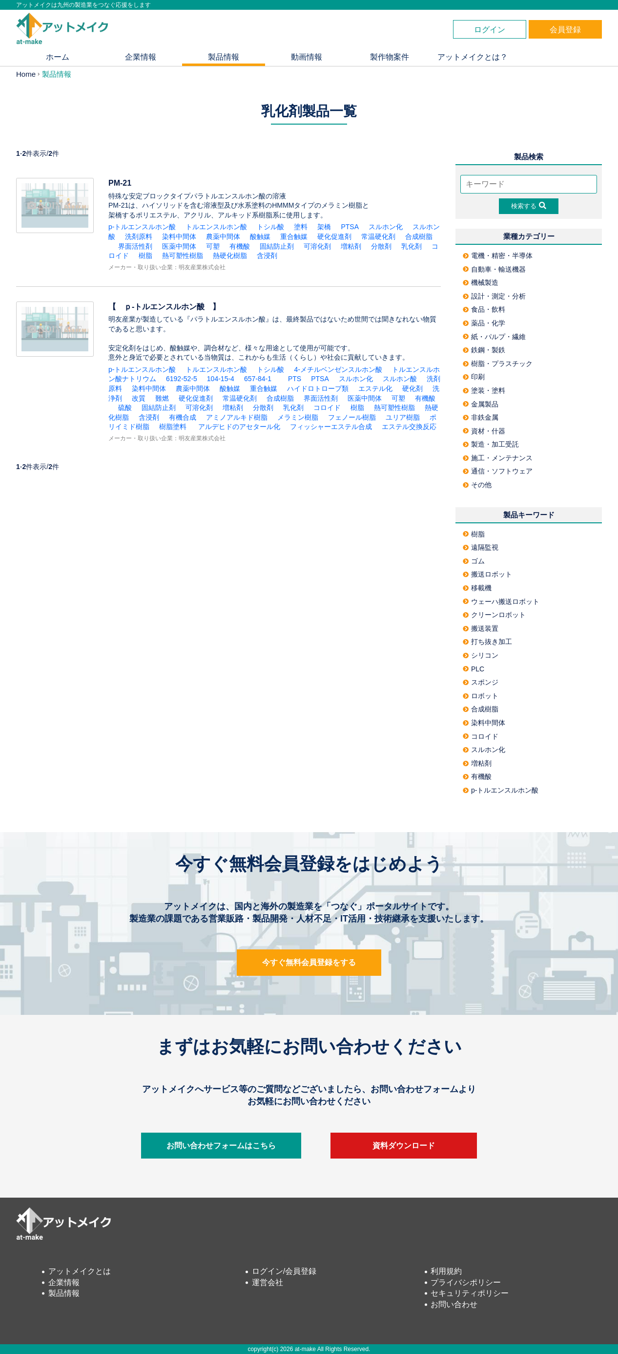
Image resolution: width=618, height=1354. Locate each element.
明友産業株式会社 (202, 267)
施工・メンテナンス (498, 458)
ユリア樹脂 (403, 417)
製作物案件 (389, 57)
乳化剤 (411, 246)
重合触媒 (294, 236)
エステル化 (375, 388)
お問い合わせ (454, 1304)
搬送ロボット (487, 574)
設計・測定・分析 (494, 296)
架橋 (324, 227)
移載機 (477, 588)
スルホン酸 (400, 379)
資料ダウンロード (403, 1145)
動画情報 (306, 57)
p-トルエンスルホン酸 (142, 227)
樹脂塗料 (172, 426)
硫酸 (125, 407)
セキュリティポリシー (470, 1293)
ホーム (57, 57)
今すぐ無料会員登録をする (309, 962)
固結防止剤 (277, 246)
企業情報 (140, 57)
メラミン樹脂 (297, 417)
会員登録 (565, 29)
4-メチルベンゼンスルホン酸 (338, 369)
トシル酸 (270, 227)
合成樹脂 (419, 236)
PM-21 (119, 183)
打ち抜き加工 (487, 641)
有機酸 (239, 246)
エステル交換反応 (409, 426)
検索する (528, 206)
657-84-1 (261, 379)
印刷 (474, 377)
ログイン (489, 29)
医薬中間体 (179, 246)
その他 (477, 485)
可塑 (213, 246)
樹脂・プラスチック (498, 363)
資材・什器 (484, 431)
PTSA (350, 227)
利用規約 (446, 1271)
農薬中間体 (223, 236)
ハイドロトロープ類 (318, 388)
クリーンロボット (494, 615)
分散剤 (381, 246)
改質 (138, 398)
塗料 (301, 227)
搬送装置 (480, 628)
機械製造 (480, 282)
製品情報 (223, 57)
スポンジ (480, 682)
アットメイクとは (79, 1271)
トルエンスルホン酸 (216, 227)
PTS (294, 379)
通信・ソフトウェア (498, 471)
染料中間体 (179, 236)
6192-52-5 (181, 379)
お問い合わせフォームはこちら (221, 1145)
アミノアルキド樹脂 (237, 417)
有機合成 (182, 417)
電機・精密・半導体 (498, 255)
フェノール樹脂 (352, 417)
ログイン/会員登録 (284, 1271)
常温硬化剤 (378, 236)
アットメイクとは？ (472, 57)
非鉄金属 (480, 417)
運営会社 (267, 1282)
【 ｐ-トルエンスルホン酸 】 (168, 306)
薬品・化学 (484, 323)
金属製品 (480, 404)
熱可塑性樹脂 (182, 255)
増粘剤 (351, 246)
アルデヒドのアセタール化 (238, 426)
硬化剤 (412, 388)
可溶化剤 (317, 246)
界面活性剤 (135, 246)
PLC (473, 669)
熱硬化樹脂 (230, 255)
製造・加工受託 (491, 444)
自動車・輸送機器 (494, 269)
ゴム (474, 561)
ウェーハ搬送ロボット (501, 601)
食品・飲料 (484, 309)
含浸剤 (267, 255)
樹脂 (145, 255)
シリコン (480, 655)
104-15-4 (220, 379)
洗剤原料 (138, 236)
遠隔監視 (480, 547)
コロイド (327, 407)
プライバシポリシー (466, 1282)
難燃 (162, 398)
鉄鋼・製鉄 (484, 350)
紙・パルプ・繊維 (494, 337)
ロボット (480, 696)
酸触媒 (260, 236)
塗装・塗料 (484, 390)
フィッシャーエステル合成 (331, 426)
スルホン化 (386, 227)
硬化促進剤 (334, 236)
